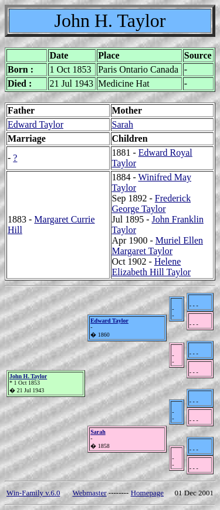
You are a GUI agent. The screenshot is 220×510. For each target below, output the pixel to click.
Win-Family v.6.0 (33, 492)
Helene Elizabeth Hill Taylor (151, 266)
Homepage (147, 492)
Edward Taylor (35, 124)
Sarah (122, 124)
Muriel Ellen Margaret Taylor (158, 245)
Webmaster (89, 492)
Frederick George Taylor (151, 203)
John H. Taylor (28, 376)
